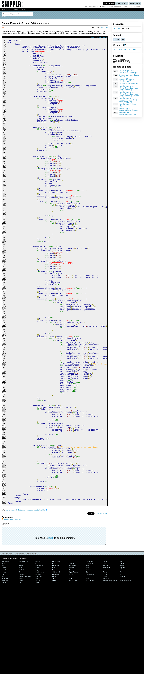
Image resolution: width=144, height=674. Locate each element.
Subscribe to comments (11, 606)
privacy (124, 3)
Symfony (106, 665)
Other (88, 659)
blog (118, 3)
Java (87, 655)
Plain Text (104, 37)
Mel (121, 657)
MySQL (21, 659)
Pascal (105, 659)
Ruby (54, 663)
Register (15, 9)
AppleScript (56, 648)
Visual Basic (73, 667)
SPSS (54, 665)
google (116, 39)
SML (36, 665)
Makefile (72, 657)
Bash (3, 650)
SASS (88, 663)
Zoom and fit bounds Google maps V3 (126, 80)
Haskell (37, 655)
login (51, 625)
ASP (70, 648)
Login (23, 9)
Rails (3, 663)
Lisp (36, 657)
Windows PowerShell (110, 667)
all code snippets (92, 6)
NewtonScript (39, 659)
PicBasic (21, 661)
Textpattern (5, 667)
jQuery (122, 655)
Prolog (71, 661)
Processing (56, 661)
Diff (3, 652)
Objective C (56, 659)
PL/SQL (37, 661)
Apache (37, 648)
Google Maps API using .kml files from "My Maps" (128, 72)
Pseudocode (90, 661)
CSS (104, 650)
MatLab (88, 657)
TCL (121, 665)
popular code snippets (111, 6)
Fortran (105, 652)
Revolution (38, 663)
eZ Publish (72, 652)
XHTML (4, 670)
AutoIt (105, 648)
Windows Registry (126, 667)
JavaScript (104, 27)
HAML (21, 655)
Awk (121, 648)
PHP (3, 661)
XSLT (37, 670)
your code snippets (132, 6)
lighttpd (21, 657)
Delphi (122, 650)
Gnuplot (122, 652)
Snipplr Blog (19, 640)
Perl (121, 659)
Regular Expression (25, 663)
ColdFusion (89, 650)
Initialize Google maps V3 (128, 83)
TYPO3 (21, 667)
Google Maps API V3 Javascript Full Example (128, 113)
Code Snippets (7, 640)
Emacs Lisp (56, 652)
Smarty (21, 665)
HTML (54, 655)
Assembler (89, 648)
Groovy (4, 655)
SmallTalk (5, 665)
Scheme (122, 663)
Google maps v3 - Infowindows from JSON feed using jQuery (128, 100)
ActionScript (5, 648)
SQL (70, 665)
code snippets (109, 3)
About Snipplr (31, 640)
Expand (93, 37)
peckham (116, 28)
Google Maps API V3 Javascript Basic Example (128, 109)
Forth (87, 652)
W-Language (90, 667)
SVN (87, 665)
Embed (99, 37)
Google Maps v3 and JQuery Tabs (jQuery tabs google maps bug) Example (129, 94)
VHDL (54, 667)
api (123, 39)
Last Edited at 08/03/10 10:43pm (125, 49)
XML (20, 670)
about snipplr (134, 3)
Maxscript (106, 657)
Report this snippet (101, 600)
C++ (53, 650)
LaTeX (4, 657)
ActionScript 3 (23, 648)
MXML (4, 659)
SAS (70, 663)
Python (105, 661)
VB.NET (38, 667)
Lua (53, 657)
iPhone (71, 655)
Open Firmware (74, 659)
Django (21, 652)
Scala (105, 663)
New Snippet (6, 9)
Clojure (71, 650)
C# (36, 650)
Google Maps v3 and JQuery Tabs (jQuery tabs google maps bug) (128, 88)
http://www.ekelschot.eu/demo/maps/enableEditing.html (26, 597)
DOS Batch (39, 652)
